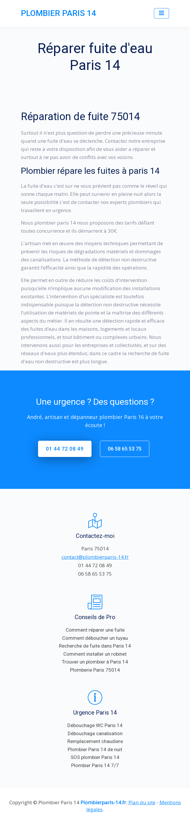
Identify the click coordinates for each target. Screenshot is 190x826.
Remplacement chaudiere (95, 741)
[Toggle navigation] (161, 13)
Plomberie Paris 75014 (95, 670)
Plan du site (141, 802)
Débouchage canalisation (95, 733)
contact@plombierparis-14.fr (95, 557)
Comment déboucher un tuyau (95, 638)
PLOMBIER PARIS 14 (58, 13)
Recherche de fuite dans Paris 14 (95, 646)
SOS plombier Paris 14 (95, 757)
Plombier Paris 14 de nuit (95, 749)
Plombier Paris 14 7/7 (95, 765)
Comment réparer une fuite (95, 630)
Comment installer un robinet (95, 654)
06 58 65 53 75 (124, 449)
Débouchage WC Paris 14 (95, 725)
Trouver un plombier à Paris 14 (95, 662)
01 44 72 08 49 (65, 449)
